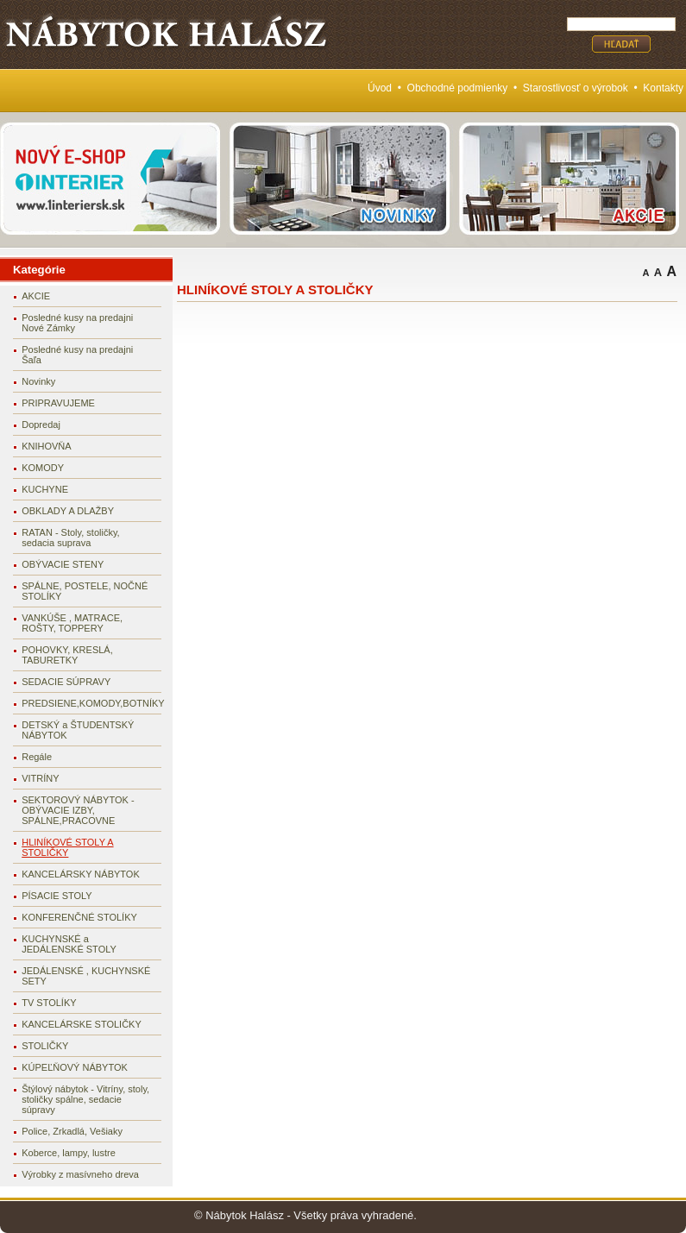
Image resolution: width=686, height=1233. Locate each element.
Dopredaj (41, 424)
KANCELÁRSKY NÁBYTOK (81, 874)
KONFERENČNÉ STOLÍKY (79, 917)
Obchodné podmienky (457, 88)
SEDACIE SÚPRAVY (66, 681)
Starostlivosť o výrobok (575, 88)
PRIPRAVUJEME (58, 403)
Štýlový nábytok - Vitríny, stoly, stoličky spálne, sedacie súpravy (85, 1099)
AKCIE (36, 296)
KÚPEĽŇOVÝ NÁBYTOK (75, 1067)
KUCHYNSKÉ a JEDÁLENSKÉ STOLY (69, 944)
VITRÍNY (40, 778)
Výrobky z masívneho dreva (80, 1174)
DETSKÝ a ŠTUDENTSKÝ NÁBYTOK (78, 730)
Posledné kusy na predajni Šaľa (77, 354)
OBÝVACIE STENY (63, 564)
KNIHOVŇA (46, 446)
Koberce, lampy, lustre (69, 1153)
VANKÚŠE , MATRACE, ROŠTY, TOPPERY (72, 623)
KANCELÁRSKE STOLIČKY (82, 1024)
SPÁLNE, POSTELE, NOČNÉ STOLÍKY (85, 591)
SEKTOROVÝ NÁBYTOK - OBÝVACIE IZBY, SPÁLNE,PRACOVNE (78, 810)
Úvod (380, 88)
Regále (37, 757)
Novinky (38, 381)
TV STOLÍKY (49, 1002)
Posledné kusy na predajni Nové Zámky (77, 322)
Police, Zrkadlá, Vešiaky (72, 1131)
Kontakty (663, 88)
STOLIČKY (45, 1046)
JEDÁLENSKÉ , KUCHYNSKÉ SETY (86, 976)
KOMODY (43, 467)
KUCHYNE (45, 489)
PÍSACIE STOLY (57, 895)
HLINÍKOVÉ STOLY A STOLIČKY (67, 847)
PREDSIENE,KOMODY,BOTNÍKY (91, 703)
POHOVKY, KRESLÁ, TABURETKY (67, 655)
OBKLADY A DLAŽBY (68, 511)
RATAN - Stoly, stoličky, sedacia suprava (70, 537)
